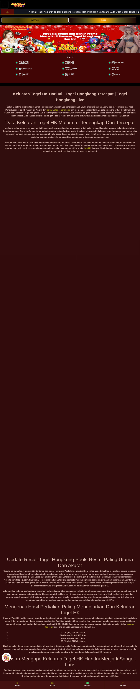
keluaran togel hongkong (58, 110)
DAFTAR (35, 20)
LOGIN (103, 20)
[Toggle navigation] (4, 5)
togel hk (88, 148)
